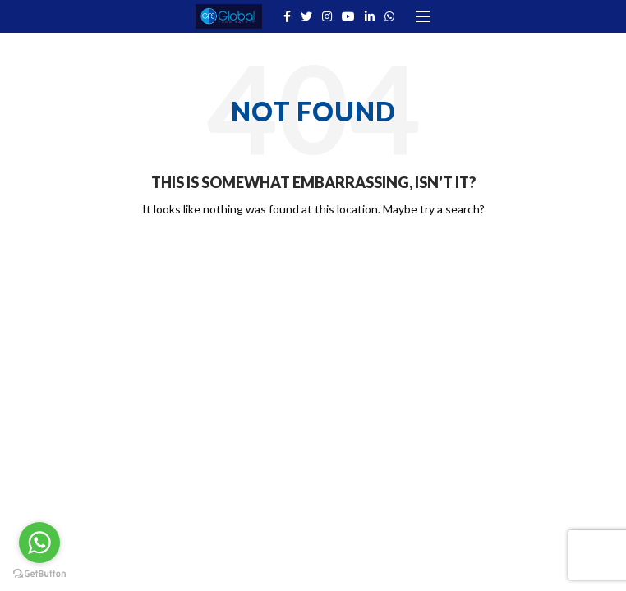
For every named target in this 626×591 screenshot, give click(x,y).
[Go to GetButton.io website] (39, 574)
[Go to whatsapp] (39, 542)
